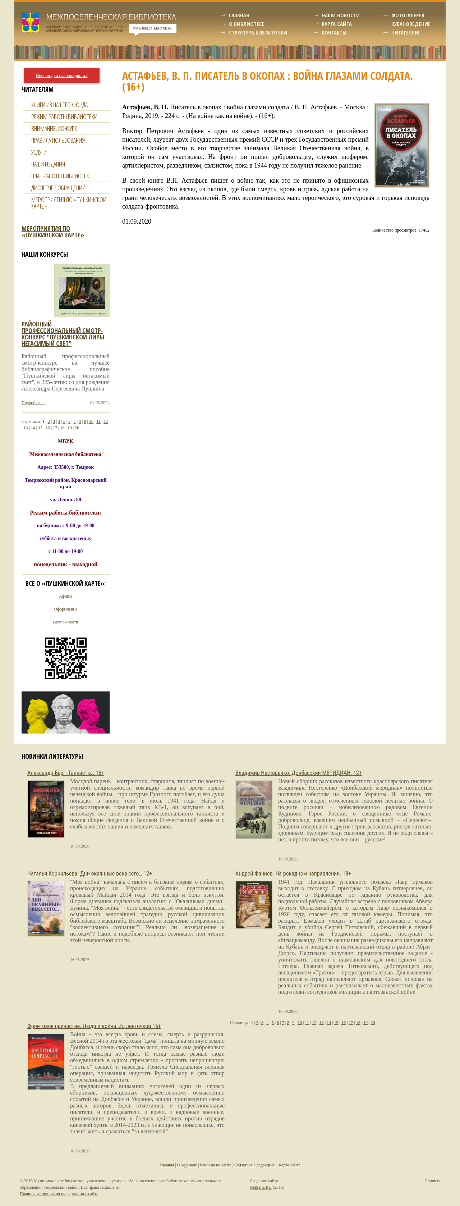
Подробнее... (33, 402)
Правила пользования (58, 140)
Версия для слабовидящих (61, 75)
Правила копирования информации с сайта (59, 1193)
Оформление (65, 609)
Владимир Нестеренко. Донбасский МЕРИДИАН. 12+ (298, 772)
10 (91, 421)
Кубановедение (411, 23)
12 (106, 421)
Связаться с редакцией (255, 1165)
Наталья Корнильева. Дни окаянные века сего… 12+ (89, 873)
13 (25, 427)
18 (62, 427)
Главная (239, 15)
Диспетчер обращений (58, 187)
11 (98, 421)
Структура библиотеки (258, 32)
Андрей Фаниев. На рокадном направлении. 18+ (293, 873)
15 (40, 427)
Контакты (334, 32)
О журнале (187, 1165)
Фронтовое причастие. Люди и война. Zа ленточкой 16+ (94, 1026)
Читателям (405, 32)
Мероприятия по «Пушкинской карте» (68, 202)
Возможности (65, 622)
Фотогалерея (407, 15)
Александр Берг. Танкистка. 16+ (65, 772)
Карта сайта (337, 23)
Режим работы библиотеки (64, 116)
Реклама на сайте (215, 1165)
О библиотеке (246, 23)
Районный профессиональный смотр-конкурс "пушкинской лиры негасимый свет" (63, 334)
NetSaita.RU (261, 1187)
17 (55, 427)
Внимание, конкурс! (55, 128)
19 (70, 427)
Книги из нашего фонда (59, 104)
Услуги (39, 152)
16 (48, 427)
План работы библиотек (60, 176)
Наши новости (341, 15)
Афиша (65, 596)
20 (77, 427)
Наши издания (48, 164)
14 (33, 427)
